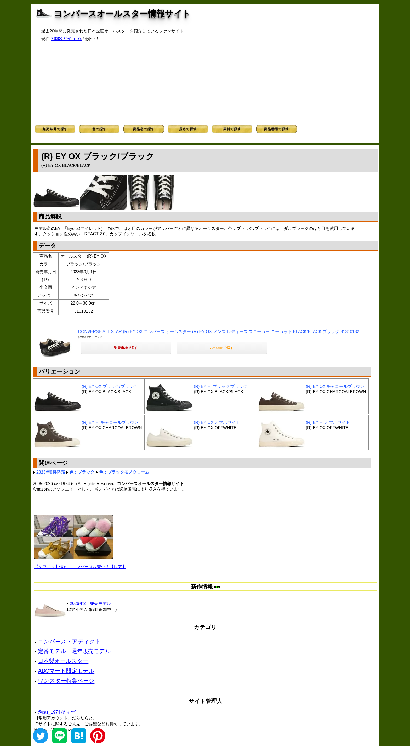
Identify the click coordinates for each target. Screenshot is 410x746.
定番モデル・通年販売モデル (74, 651)
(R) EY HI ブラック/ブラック (220, 386)
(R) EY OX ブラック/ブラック (109, 386)
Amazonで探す (222, 348)
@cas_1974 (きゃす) (57, 712)
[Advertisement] (205, 83)
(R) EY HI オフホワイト (328, 422)
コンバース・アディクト (69, 641)
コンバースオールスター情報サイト (122, 13)
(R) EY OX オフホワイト (217, 422)
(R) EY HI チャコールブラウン (110, 422)
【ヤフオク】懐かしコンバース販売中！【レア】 (80, 566)
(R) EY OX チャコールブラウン (335, 386)
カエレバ (97, 337)
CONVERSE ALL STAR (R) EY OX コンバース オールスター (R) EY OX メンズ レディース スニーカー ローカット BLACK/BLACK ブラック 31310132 (218, 331)
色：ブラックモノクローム (124, 472)
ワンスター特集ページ (66, 681)
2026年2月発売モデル (88, 603)
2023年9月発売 (50, 472)
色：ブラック (81, 472)
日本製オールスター (63, 661)
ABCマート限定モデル (66, 671)
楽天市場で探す (126, 348)
